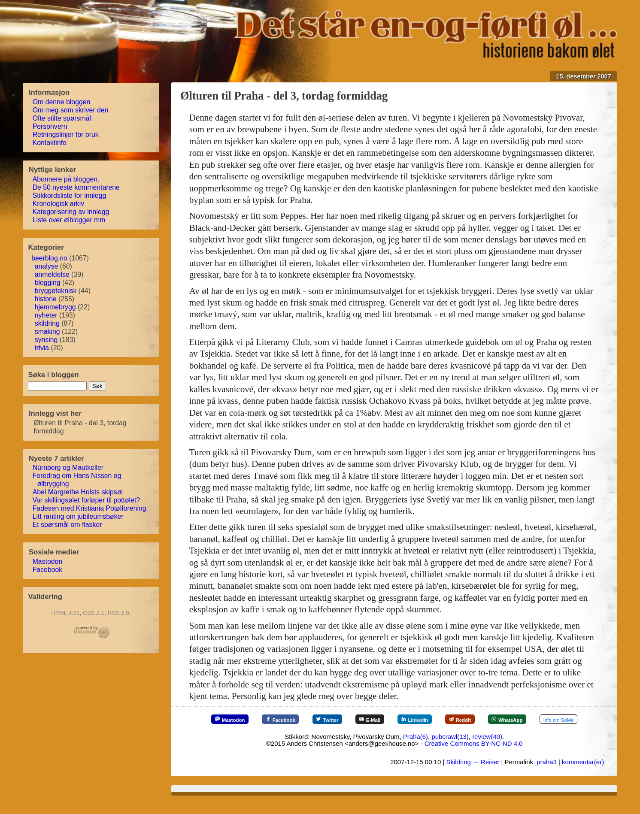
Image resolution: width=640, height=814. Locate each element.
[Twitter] (347, 719)
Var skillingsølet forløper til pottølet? (86, 500)
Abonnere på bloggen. (66, 179)
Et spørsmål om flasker (67, 524)
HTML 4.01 (66, 613)
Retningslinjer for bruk (65, 134)
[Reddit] (499, 719)
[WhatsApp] (553, 719)
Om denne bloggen (61, 102)
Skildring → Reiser (472, 779)
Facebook (47, 569)
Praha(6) (415, 753)
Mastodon (47, 561)
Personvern (50, 126)
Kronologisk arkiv (58, 203)
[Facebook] (293, 719)
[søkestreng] (57, 385)
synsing (46, 339)
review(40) (487, 753)
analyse (46, 266)
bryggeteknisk (56, 290)
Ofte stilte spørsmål (62, 118)
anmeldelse (52, 274)
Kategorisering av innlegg (71, 211)
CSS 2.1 (93, 613)
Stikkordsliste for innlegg (69, 195)
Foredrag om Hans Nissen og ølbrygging (77, 479)
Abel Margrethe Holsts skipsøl (78, 492)
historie (46, 299)
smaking (47, 331)
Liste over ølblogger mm (69, 220)
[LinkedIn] (447, 719)
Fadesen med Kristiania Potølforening (89, 508)
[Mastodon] (235, 719)
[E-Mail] (395, 719)
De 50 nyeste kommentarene (76, 187)
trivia (42, 347)
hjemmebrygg (55, 307)
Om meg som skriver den (70, 110)
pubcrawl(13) (449, 753)
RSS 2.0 (118, 613)
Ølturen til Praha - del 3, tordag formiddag (284, 95)
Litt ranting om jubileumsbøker (78, 516)
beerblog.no (49, 258)
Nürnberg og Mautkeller (68, 467)
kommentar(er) (583, 779)
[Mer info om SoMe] (394, 736)
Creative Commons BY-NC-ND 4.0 (474, 761)
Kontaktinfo (50, 142)
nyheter (46, 315)
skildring (47, 323)
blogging (48, 282)
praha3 (547, 779)
